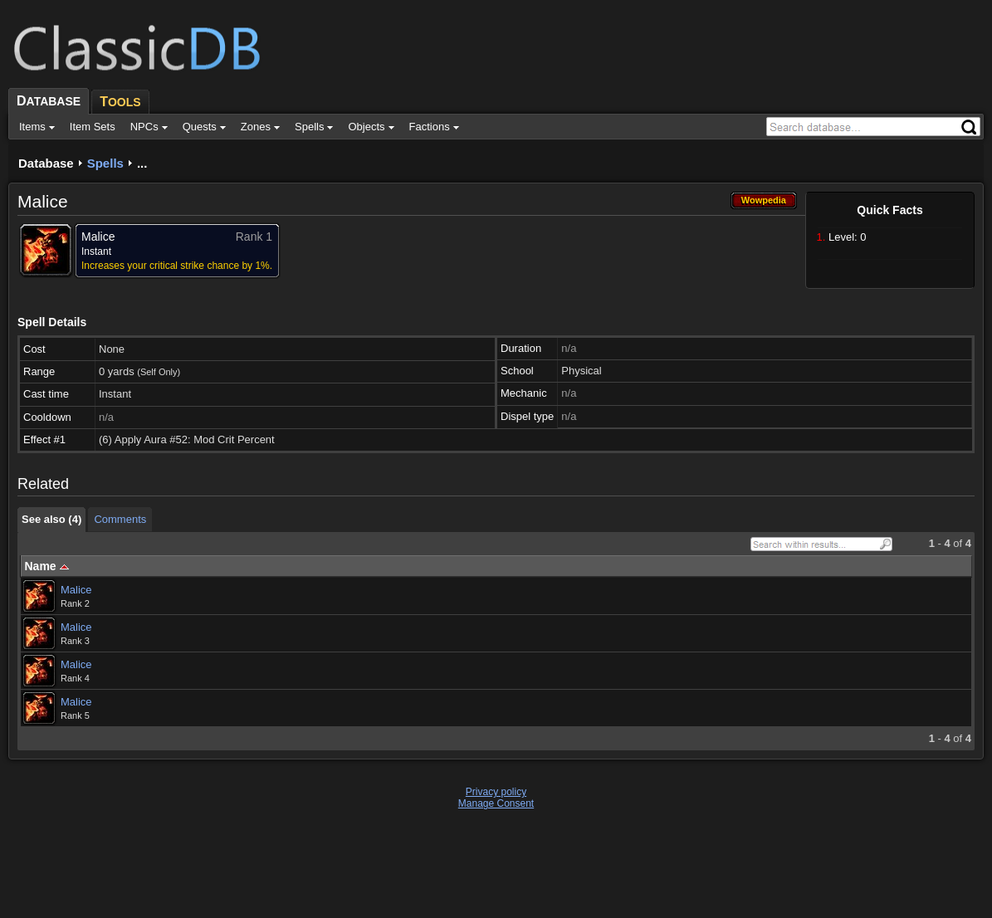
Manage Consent (496, 803)
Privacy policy (496, 792)
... (142, 163)
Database (46, 163)
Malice (76, 590)
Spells (105, 163)
